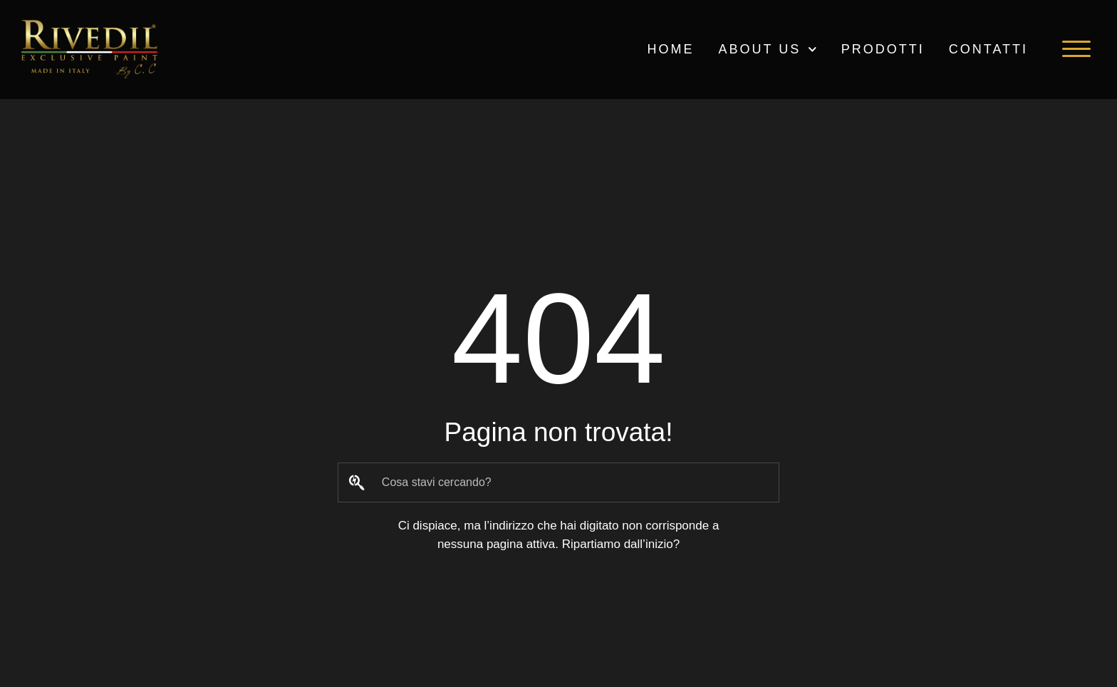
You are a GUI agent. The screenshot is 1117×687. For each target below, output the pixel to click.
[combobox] (558, 482)
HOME (670, 49)
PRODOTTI (883, 49)
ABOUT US (767, 49)
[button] (1076, 49)
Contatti (988, 49)
